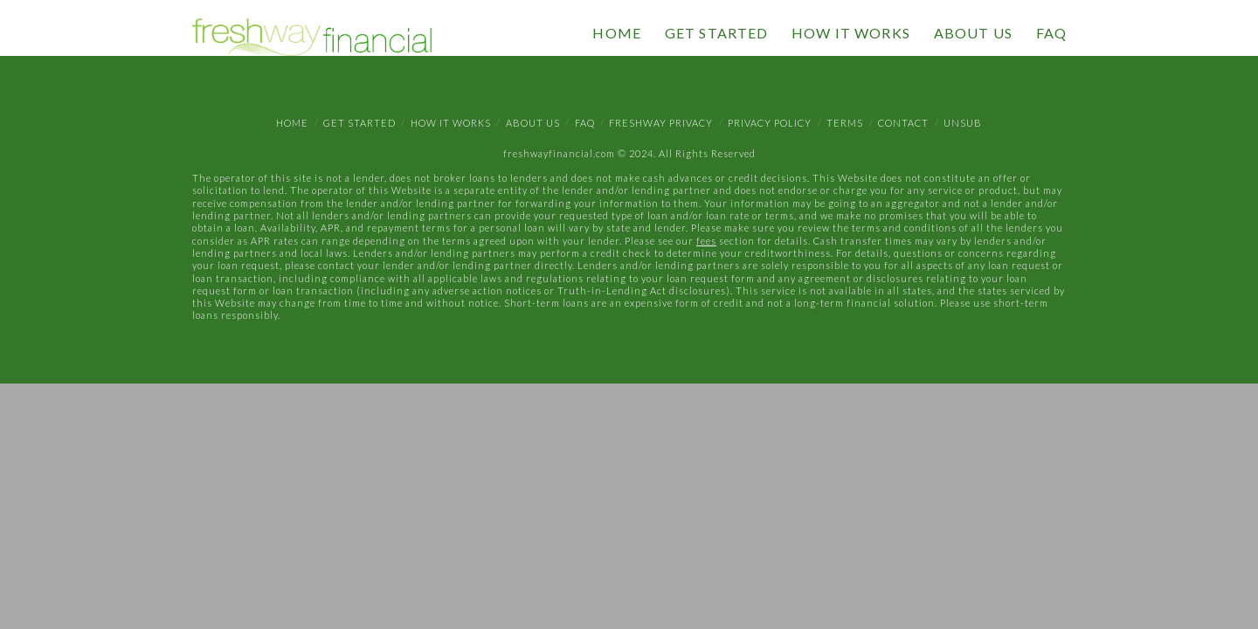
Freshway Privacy (661, 122)
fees (706, 240)
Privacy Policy (770, 122)
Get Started (359, 122)
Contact (903, 122)
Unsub (963, 122)
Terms (844, 122)
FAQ (585, 122)
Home (292, 122)
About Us (533, 122)
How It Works (451, 122)
